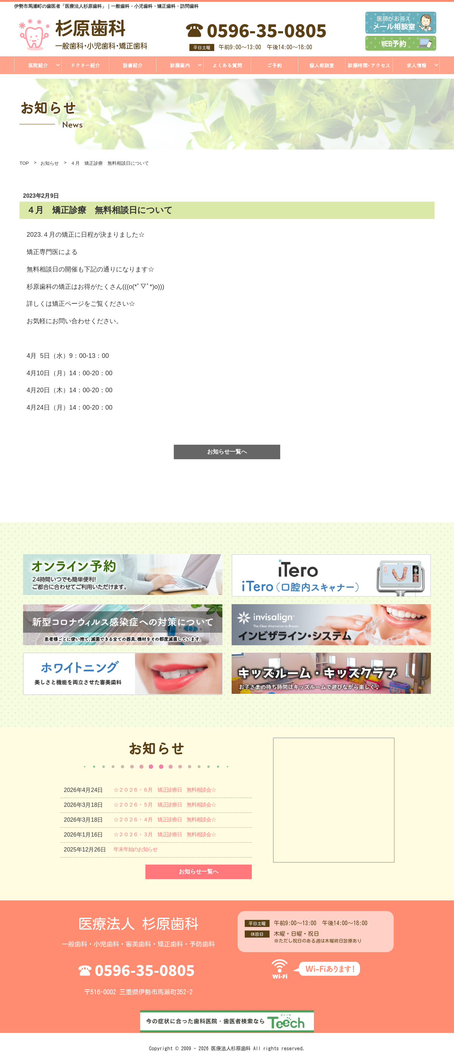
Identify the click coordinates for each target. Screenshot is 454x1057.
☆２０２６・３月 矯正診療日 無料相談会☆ (173, 835)
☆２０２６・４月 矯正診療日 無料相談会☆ (173, 820)
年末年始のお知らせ (139, 850)
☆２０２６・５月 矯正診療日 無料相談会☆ (173, 805)
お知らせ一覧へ (227, 452)
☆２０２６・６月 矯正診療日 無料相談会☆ (173, 790)
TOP (24, 163)
